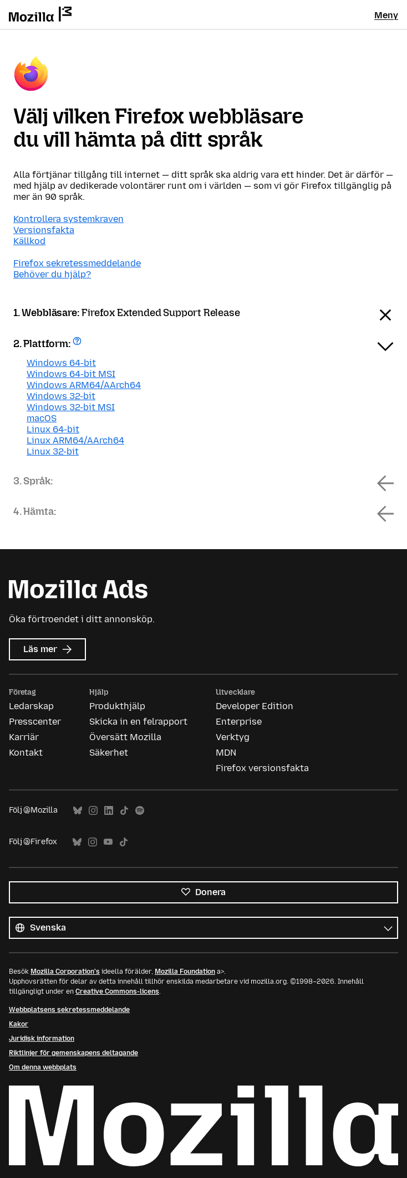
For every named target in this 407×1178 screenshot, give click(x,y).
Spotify (139, 811)
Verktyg (233, 737)
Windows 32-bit (61, 396)
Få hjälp (78, 345)
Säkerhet (108, 752)
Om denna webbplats (43, 1067)
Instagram (93, 811)
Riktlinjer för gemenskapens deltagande (73, 1053)
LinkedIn (108, 811)
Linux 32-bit (53, 451)
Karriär (24, 737)
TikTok (124, 811)
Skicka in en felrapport (138, 721)
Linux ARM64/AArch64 (75, 440)
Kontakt (26, 752)
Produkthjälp (117, 706)
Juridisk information (41, 1038)
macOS (42, 418)
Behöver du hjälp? (52, 274)
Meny (386, 15)
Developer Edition (254, 706)
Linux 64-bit (53, 429)
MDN (226, 752)
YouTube (108, 842)
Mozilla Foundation (185, 971)
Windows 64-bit (61, 363)
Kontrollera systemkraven (68, 219)
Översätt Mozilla (125, 737)
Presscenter (35, 721)
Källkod (29, 241)
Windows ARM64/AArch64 (84, 385)
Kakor (18, 1024)
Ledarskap (31, 706)
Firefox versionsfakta (262, 768)
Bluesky (77, 811)
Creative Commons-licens (117, 991)
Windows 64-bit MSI (71, 374)
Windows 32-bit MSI (71, 407)
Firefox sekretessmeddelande (77, 263)
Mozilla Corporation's (65, 971)
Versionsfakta (43, 230)
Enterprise (239, 721)
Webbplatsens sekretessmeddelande (69, 1010)
